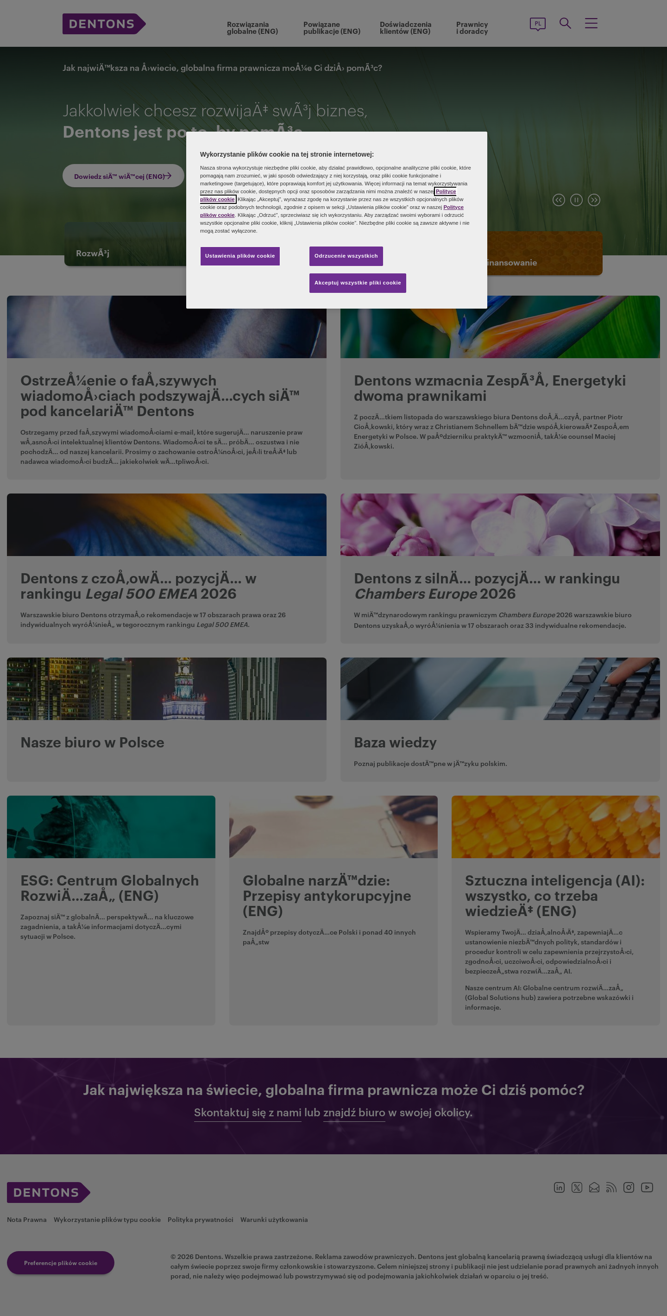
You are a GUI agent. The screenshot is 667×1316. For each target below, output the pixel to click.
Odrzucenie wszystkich (346, 256)
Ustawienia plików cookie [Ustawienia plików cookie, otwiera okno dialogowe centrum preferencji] (240, 256)
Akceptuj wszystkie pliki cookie (358, 282)
